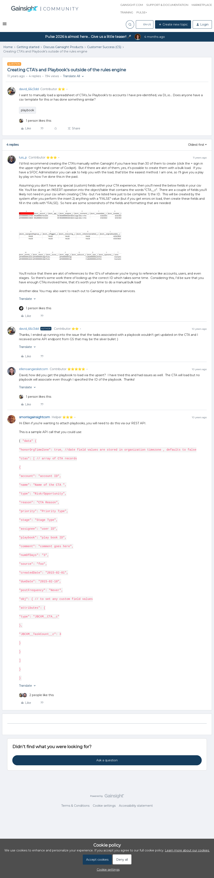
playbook (27, 110)
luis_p (23, 157)
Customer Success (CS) (104, 47)
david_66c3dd (29, 89)
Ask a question (107, 760)
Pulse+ (141, 12)
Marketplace (202, 4)
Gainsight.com (131, 4)
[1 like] (35, 121)
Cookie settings (104, 806)
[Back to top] (205, 799)
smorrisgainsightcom (34, 417)
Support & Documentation (167, 4)
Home (8, 47)
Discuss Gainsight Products (63, 47)
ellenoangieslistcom (33, 369)
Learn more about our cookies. (187, 850)
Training (126, 12)
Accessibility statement (136, 806)
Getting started (28, 47)
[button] (4, 25)
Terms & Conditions (75, 806)
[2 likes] (36, 695)
